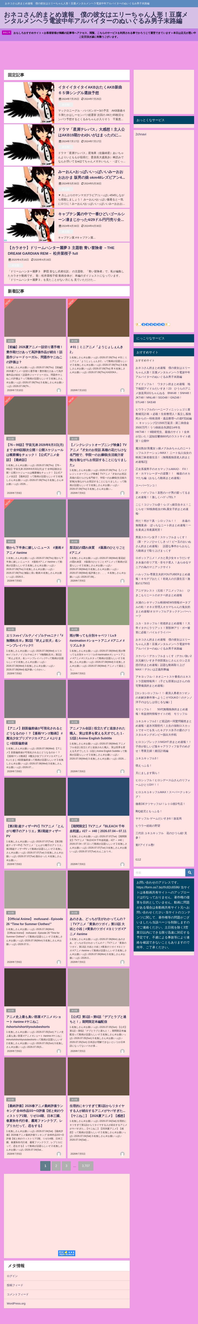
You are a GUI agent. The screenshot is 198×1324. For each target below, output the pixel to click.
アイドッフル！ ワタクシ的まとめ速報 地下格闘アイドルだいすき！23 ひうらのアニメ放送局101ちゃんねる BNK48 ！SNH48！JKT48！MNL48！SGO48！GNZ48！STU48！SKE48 (164, 394)
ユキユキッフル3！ (147, 759)
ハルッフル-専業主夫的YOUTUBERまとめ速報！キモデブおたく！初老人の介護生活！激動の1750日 (163, 579)
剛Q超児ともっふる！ (149, 812)
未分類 (66, 105)
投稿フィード (15, 1285)
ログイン (12, 1275)
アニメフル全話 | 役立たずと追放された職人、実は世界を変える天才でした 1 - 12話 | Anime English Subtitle (97, 733)
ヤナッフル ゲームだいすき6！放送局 (159, 819)
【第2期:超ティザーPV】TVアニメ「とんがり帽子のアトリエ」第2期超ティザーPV (35, 831)
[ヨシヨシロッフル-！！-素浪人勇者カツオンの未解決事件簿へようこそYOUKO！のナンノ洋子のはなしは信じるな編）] (164, 698)
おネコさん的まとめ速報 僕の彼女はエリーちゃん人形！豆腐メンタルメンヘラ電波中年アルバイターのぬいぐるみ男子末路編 (163, 373)
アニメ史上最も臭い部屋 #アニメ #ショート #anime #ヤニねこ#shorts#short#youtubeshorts (33, 1021)
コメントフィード (18, 1294)
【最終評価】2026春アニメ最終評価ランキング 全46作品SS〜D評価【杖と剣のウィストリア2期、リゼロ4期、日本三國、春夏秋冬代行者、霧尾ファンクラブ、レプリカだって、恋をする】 (35, 1115)
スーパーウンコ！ (146, 486)
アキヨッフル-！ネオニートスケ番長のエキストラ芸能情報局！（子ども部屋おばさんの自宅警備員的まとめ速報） (163, 682)
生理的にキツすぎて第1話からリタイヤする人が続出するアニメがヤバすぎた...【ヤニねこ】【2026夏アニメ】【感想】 (98, 1110)
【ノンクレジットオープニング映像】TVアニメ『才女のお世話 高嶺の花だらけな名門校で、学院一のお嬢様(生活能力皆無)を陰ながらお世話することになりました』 (98, 455)
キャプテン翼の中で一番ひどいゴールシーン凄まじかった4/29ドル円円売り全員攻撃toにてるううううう (91, 220)
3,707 (87, 1165)
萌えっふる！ (144, 766)
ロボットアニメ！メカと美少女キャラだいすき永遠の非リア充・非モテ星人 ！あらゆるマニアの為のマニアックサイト (163, 563)
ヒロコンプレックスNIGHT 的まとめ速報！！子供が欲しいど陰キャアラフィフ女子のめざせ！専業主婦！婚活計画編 (164, 747)
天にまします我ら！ (148, 773)
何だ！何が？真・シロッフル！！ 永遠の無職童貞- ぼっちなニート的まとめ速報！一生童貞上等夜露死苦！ (163, 526)
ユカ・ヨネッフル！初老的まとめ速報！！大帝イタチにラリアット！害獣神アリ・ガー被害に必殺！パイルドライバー (163, 628)
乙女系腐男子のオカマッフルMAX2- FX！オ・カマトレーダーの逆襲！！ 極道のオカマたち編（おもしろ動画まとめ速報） (163, 474)
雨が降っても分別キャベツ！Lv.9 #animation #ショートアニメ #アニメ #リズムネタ (97, 641)
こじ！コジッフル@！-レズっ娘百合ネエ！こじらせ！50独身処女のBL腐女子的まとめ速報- (163, 510)
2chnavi (141, 135)
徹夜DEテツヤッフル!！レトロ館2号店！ (161, 804)
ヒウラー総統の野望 (148, 826)
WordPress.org (16, 1303)
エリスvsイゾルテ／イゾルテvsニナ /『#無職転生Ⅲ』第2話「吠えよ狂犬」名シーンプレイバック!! (35, 641)
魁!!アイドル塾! (145, 845)
